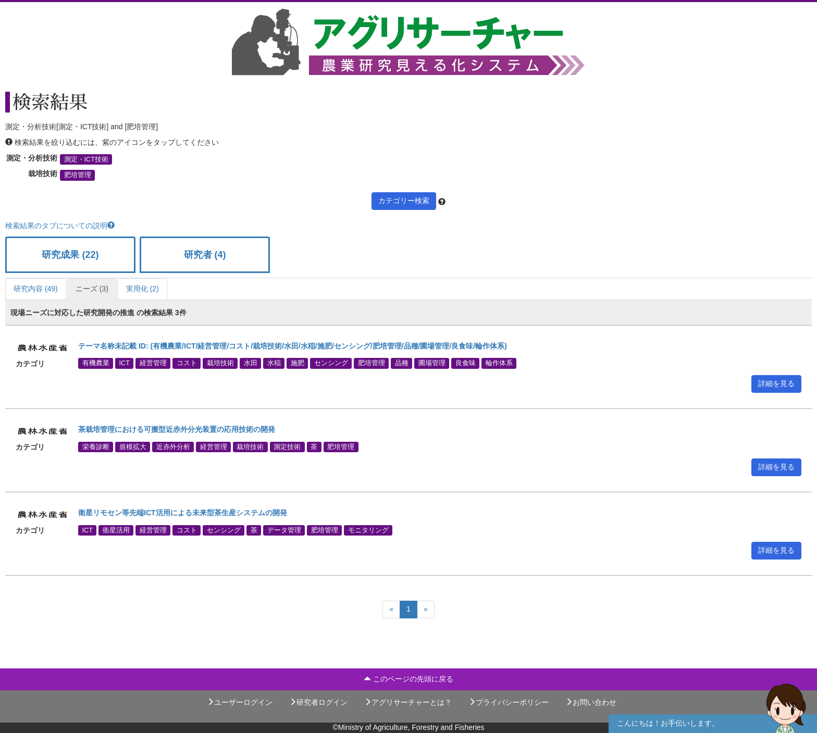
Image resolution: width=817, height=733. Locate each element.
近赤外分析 (173, 446)
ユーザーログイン (240, 702)
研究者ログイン (318, 702)
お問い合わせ (590, 702)
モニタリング (368, 529)
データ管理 (284, 529)
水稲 (274, 363)
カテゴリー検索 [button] (403, 200)
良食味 (465, 363)
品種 (401, 363)
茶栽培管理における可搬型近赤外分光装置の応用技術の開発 (176, 429)
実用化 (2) (142, 288)
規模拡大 (132, 446)
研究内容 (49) (36, 288)
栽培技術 (220, 363)
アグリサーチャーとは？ (408, 702)
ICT (124, 363)
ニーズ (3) (92, 288)
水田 (250, 363)
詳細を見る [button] (776, 383)
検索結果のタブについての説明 (60, 225)
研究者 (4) (205, 255)
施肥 (297, 363)
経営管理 (153, 363)
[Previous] (391, 609)
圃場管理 (431, 363)
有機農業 (95, 363)
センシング (331, 363)
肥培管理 (77, 175)
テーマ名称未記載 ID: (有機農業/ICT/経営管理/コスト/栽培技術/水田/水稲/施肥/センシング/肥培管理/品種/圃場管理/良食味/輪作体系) (292, 346)
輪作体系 (499, 363)
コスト (187, 363)
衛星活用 (116, 529)
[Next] (426, 609)
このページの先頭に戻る (408, 679)
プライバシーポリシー (508, 702)
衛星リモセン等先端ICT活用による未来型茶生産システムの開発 (182, 512)
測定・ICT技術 (86, 159)
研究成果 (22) (70, 255)
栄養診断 (95, 446)
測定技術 (287, 446)
